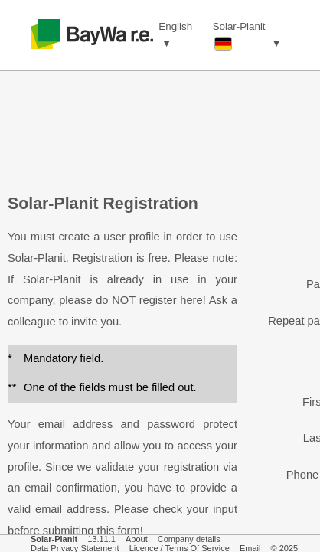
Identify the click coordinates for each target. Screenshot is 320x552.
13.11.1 (101, 539)
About (137, 539)
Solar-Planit (54, 539)
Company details (189, 539)
